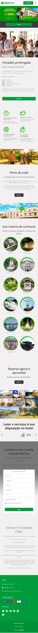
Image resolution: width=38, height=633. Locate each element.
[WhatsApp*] (19, 490)
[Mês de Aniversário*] (19, 499)
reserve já (19, 98)
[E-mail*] (19, 485)
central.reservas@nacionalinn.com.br (12, 591)
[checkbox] (13, 503)
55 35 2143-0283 (8, 584)
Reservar (19, 24)
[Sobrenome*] (19, 480)
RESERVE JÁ (19, 195)
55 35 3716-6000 (8, 587)
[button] (2, 44)
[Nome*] (19, 476)
